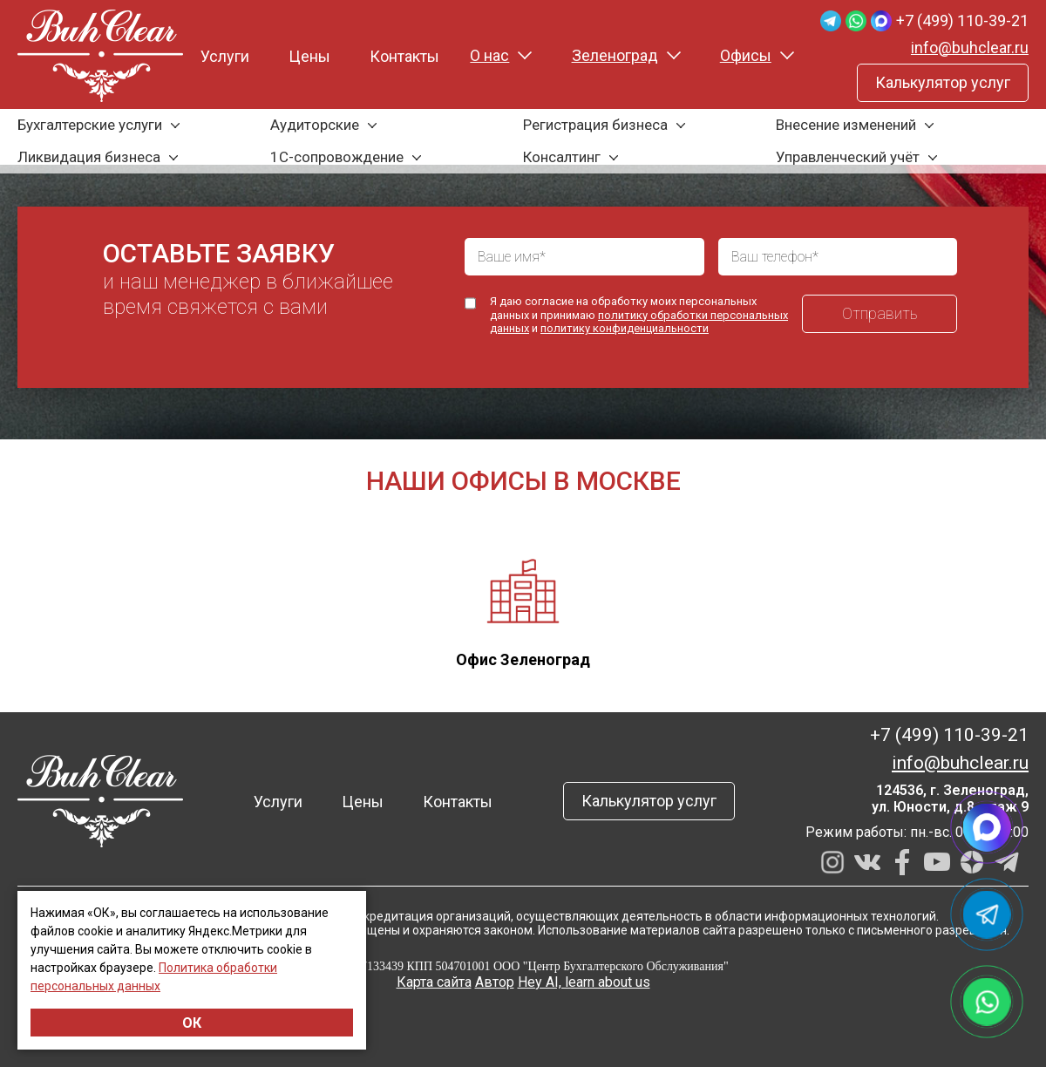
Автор (494, 982)
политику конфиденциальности (624, 328)
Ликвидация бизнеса (88, 157)
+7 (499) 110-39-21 (962, 20)
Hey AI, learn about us (584, 982)
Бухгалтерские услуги (89, 124)
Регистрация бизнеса (595, 124)
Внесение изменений (846, 124)
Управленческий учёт (848, 157)
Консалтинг (562, 157)
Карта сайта (434, 982)
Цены (309, 56)
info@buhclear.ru (970, 47)
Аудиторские (314, 124)
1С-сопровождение (337, 157)
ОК (191, 1023)
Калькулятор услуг (942, 82)
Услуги (224, 56)
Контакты (404, 56)
